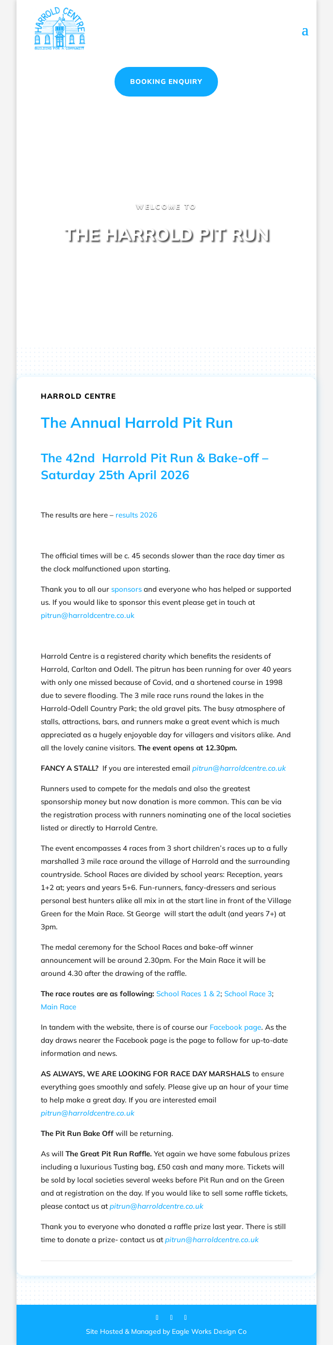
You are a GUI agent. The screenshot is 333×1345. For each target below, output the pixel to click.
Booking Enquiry (166, 81)
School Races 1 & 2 (188, 993)
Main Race (58, 1006)
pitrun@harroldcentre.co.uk (87, 615)
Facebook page (235, 1027)
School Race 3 (248, 993)
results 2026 (136, 514)
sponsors (126, 589)
